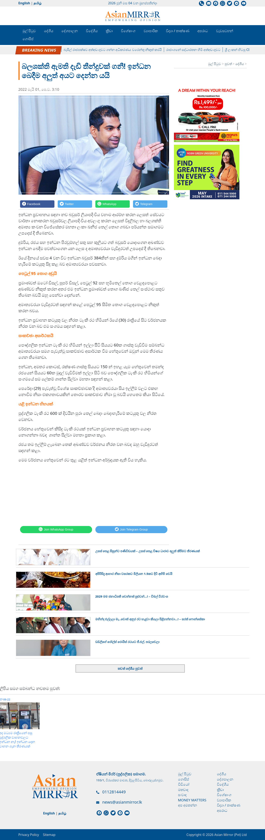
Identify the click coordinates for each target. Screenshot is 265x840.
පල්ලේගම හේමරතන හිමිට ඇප (39, 49)
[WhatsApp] (112, 203)
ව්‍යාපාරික (151, 30)
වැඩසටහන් (224, 30)
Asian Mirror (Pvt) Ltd (230, 834)
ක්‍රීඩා (109, 30)
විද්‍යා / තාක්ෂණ (177, 30)
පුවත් (229, 64)
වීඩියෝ (183, 784)
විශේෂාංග (128, 30)
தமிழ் (38, 3)
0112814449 (114, 792)
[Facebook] (37, 203)
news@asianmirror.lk (122, 802)
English (24, 3)
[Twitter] (75, 203)
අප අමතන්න (187, 805)
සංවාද (182, 794)
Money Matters (192, 800)
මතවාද (183, 789)
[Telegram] (150, 203)
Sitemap (49, 834)
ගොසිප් (28, 38)
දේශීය (48, 30)
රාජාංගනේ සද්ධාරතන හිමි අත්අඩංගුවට (195, 49)
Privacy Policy (28, 834)
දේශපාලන (69, 30)
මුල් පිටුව (29, 30)
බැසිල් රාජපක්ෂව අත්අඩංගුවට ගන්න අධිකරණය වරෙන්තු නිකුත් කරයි (115, 49)
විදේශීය (92, 30)
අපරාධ (202, 30)
